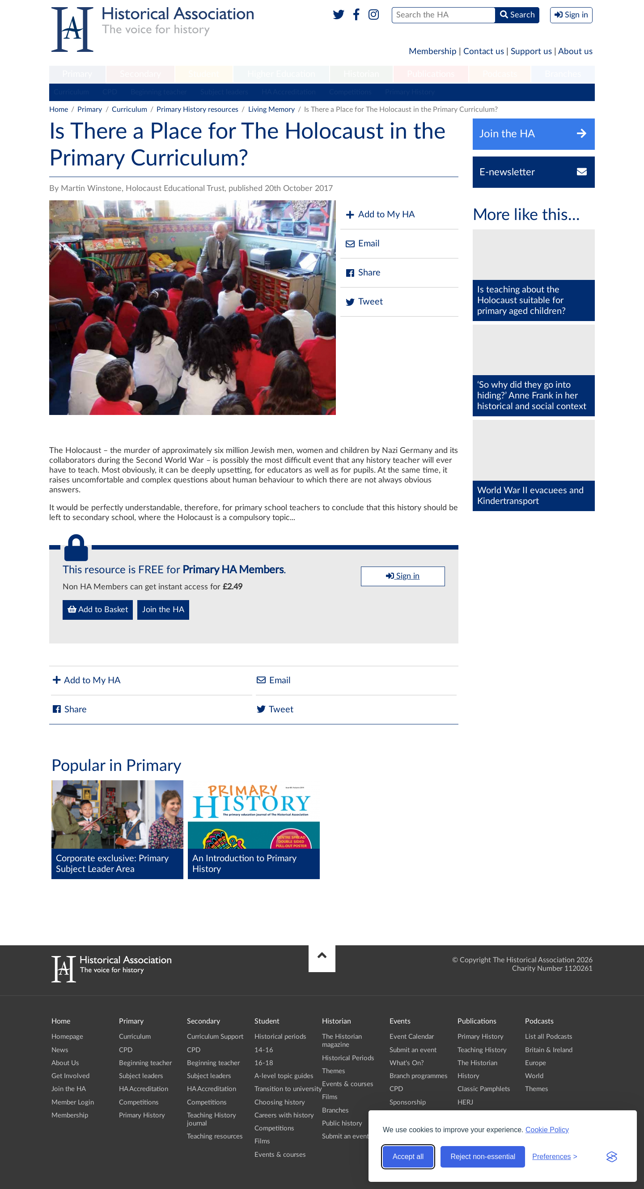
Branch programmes (419, 1076)
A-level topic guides (284, 1076)
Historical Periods (348, 1058)
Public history (342, 1123)
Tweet (364, 302)
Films (262, 1141)
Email (362, 244)
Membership (433, 51)
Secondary (140, 74)
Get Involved (70, 1076)
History (468, 1076)
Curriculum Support (215, 1036)
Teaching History (482, 1050)
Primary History (410, 92)
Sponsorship (408, 1102)
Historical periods (280, 1036)
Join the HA (163, 610)
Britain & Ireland (548, 1050)
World (534, 1076)
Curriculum (71, 92)
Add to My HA (380, 215)
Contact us (483, 51)
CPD (109, 92)
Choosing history (279, 1102)
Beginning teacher (159, 92)
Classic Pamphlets (484, 1089)
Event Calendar (412, 1036)
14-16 (263, 1050)
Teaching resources (215, 1136)
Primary (77, 74)
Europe (535, 1063)
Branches (563, 74)
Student (203, 74)
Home (58, 109)
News (59, 1050)
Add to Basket (98, 609)
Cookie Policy (547, 1130)
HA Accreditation (289, 92)
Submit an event (345, 1136)
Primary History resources (197, 109)
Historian (361, 74)
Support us (531, 51)
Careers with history (284, 1115)
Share (363, 273)
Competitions (350, 92)
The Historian (477, 1063)
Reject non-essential (482, 1156)
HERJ (465, 1102)
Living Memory (271, 109)
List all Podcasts (548, 1036)
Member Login (72, 1102)
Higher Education (281, 74)
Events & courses (280, 1154)
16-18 (263, 1063)
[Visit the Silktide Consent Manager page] (612, 1157)
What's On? (407, 1063)
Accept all (408, 1156)
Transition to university (288, 1089)
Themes (333, 1071)
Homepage (67, 1036)
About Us (65, 1063)
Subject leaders (224, 92)
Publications (431, 74)
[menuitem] (77, 75)
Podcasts (500, 74)
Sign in (402, 575)
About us (575, 51)
